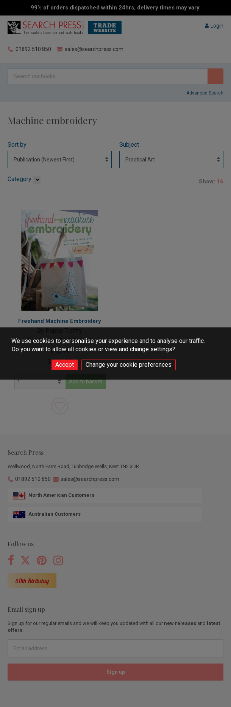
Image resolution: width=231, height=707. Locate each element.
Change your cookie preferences (129, 364)
